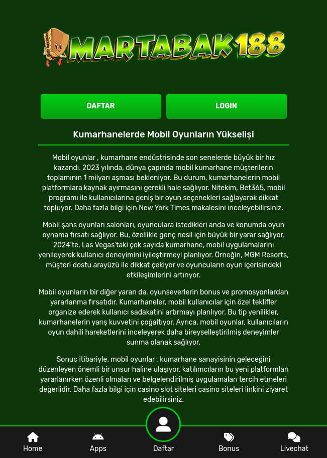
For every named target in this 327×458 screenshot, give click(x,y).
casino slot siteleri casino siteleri (190, 389)
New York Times (164, 208)
